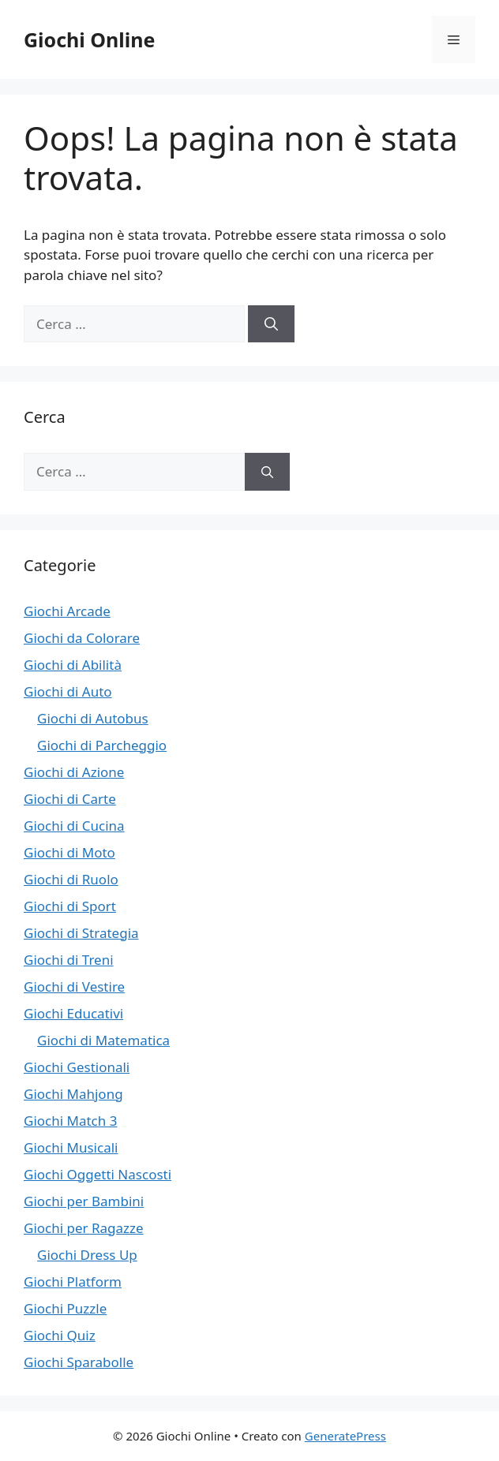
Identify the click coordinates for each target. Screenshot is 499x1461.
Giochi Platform (73, 1281)
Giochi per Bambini (84, 1201)
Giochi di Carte (70, 799)
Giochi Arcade (67, 611)
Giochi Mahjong (73, 1094)
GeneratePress (345, 1436)
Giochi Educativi (73, 1013)
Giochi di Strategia (81, 933)
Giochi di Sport (70, 906)
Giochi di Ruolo (71, 879)
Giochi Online (89, 39)
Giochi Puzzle (65, 1308)
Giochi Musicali (71, 1147)
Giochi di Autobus (92, 718)
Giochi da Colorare (82, 638)
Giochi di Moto (69, 852)
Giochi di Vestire (74, 986)
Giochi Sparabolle (78, 1362)
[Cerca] (271, 324)
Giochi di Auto (68, 691)
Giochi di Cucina (74, 825)
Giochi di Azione (74, 772)
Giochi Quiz (60, 1335)
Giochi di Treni (69, 960)
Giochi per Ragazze (84, 1228)
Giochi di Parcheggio (102, 745)
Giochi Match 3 (70, 1121)
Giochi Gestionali (76, 1067)
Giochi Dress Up (87, 1255)
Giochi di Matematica (103, 1040)
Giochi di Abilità (73, 665)
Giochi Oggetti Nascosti (97, 1174)
